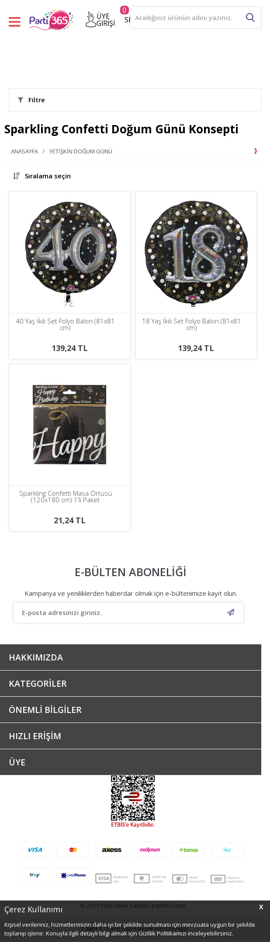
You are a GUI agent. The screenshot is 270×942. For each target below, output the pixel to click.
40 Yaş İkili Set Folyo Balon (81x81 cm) (65, 324)
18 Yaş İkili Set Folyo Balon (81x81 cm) (191, 324)
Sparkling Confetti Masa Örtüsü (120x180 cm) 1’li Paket (65, 496)
